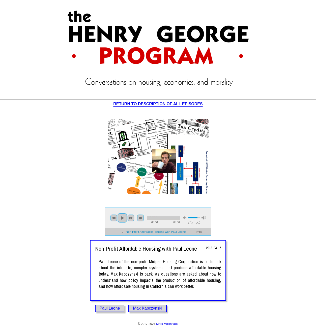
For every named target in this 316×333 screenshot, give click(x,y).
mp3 (199, 231)
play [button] (122, 218)
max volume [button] (204, 218)
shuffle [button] (198, 222)
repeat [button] (190, 222)
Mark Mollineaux (167, 324)
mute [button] (185, 218)
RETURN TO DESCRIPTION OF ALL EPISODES (158, 104)
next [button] (130, 217)
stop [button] (140, 217)
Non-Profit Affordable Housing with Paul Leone (156, 231)
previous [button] (113, 217)
